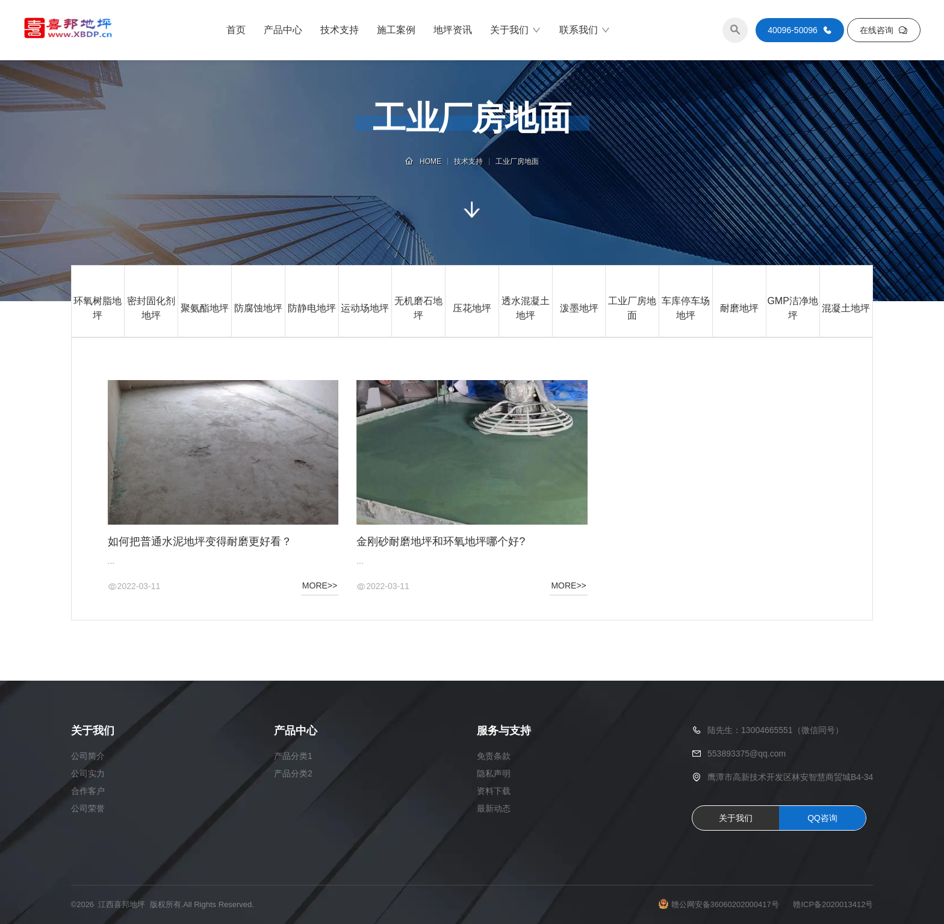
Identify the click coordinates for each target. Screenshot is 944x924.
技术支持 (339, 30)
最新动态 (494, 808)
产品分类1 (293, 756)
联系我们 (584, 30)
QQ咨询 (822, 818)
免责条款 (494, 756)
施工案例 (396, 30)
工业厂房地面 (517, 161)
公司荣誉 (88, 808)
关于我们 (515, 30)
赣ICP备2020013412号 (833, 904)
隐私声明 (494, 773)
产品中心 (283, 30)
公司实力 (88, 773)
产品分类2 (293, 773)
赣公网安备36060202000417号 (725, 904)
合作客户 (88, 791)
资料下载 (494, 791)
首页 (236, 30)
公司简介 (88, 756)
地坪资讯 (452, 30)
